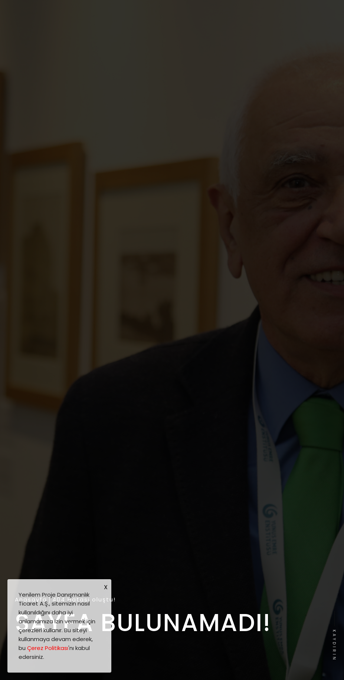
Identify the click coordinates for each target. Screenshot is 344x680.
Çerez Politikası (47, 648)
